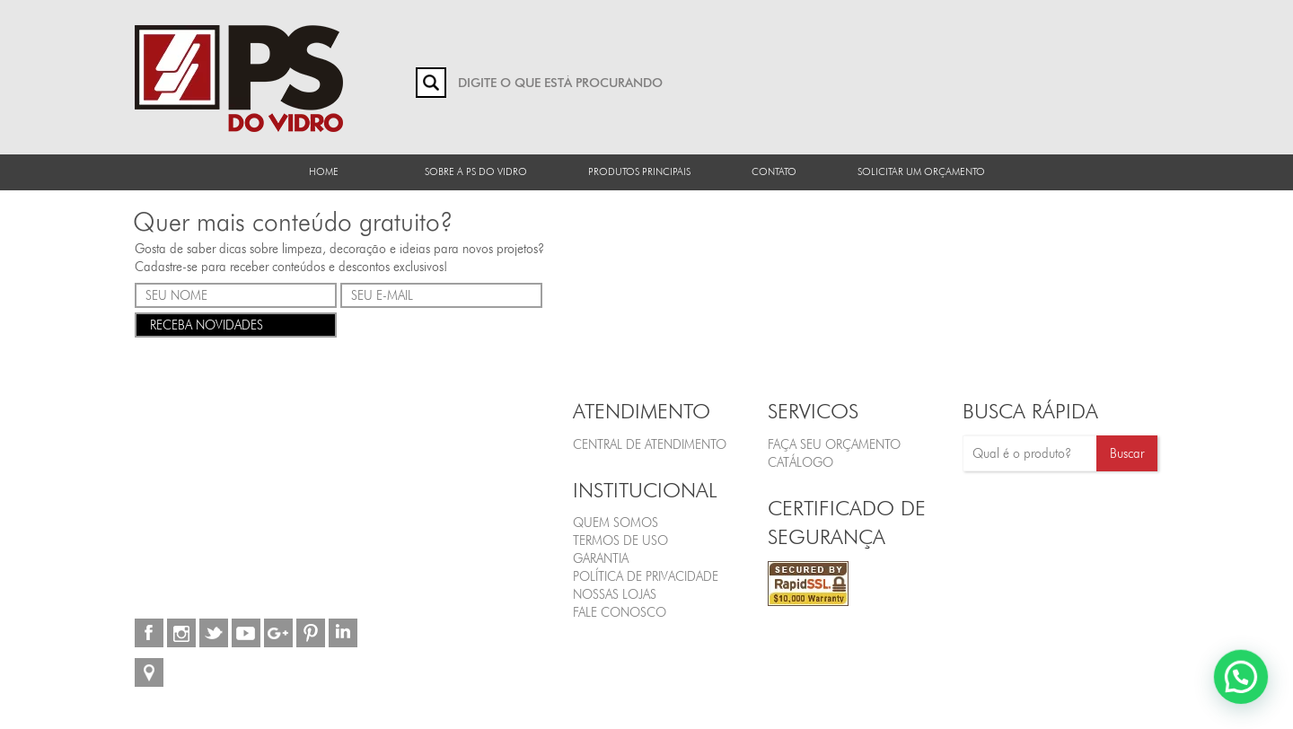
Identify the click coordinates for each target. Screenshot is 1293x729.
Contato (774, 171)
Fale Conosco (619, 612)
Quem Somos (615, 522)
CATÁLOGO (800, 462)
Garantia (601, 558)
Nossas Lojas (614, 594)
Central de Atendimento (649, 444)
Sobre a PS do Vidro (476, 171)
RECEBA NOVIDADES (235, 323)
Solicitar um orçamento (921, 171)
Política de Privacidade (645, 576)
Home (324, 171)
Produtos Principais (639, 171)
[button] (1248, 696)
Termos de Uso (620, 540)
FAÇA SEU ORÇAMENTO (834, 444)
